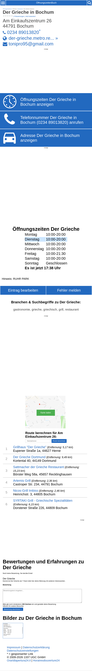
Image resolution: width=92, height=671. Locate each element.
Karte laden (46, 413)
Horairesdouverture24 (46, 660)
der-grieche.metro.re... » (33, 38)
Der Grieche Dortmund (29, 457)
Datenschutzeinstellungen (22, 650)
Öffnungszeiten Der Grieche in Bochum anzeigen (48, 102)
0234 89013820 (23, 32)
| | (19, 16)
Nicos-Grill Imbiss (25, 490)
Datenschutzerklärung (36, 647)
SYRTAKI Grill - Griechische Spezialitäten (42, 500)
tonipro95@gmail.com (31, 43)
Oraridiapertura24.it (19, 660)
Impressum (14, 647)
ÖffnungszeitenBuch (46, 3)
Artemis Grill (22, 480)
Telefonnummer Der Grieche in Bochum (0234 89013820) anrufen (51, 120)
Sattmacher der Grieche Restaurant (38, 467)
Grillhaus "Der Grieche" (29, 447)
